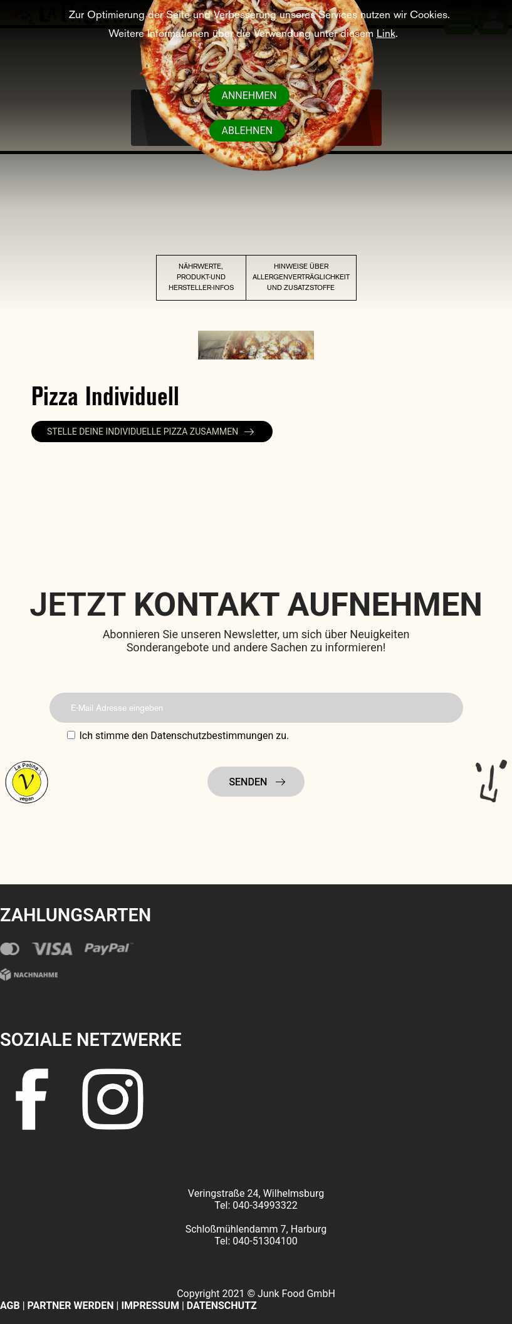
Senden (249, 782)
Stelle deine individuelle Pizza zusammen (142, 432)
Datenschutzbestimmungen (211, 736)
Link (386, 34)
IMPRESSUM (151, 1305)
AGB (10, 1305)
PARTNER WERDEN (71, 1305)
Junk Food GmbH (296, 1294)
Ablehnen (247, 131)
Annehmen (249, 95)
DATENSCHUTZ (222, 1305)
